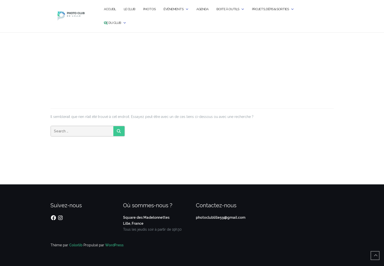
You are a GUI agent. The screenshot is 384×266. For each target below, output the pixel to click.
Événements (173, 9)
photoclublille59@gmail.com (220, 217)
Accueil (110, 9)
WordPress (114, 245)
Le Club (129, 9)
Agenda (202, 9)
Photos (149, 9)
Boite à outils (227, 9)
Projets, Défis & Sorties (270, 9)
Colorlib (76, 245)
